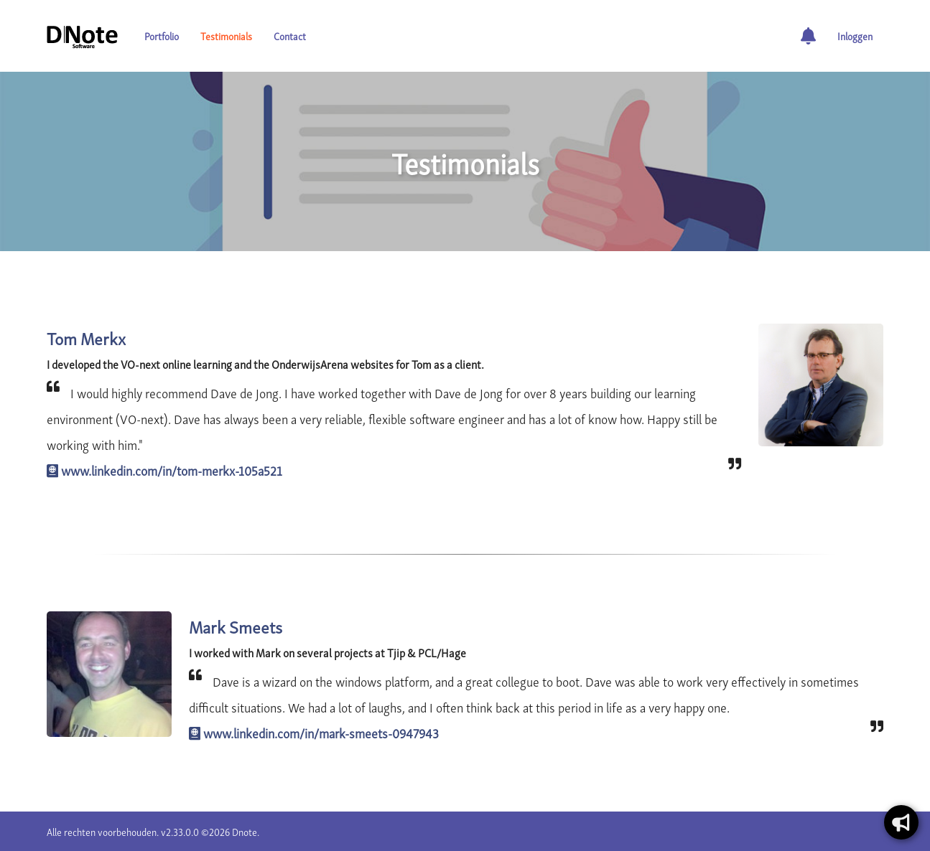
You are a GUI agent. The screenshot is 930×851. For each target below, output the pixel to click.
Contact (290, 35)
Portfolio (161, 35)
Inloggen (855, 35)
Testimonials (226, 35)
